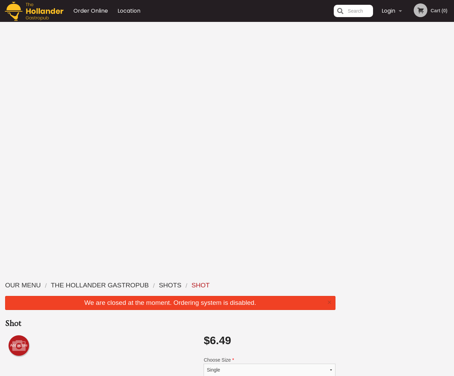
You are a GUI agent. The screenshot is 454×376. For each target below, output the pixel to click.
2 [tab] (382, 135)
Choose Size (269, 123)
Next (448, 91)
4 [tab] (402, 135)
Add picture (19, 102)
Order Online (90, 11)
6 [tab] (422, 135)
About (266, 293)
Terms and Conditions (282, 301)
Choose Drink (269, 149)
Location (129, 11)
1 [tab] (371, 135)
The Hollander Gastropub (100, 276)
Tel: (335, 301)
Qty (224, 204)
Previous (346, 91)
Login (388, 11)
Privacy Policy (274, 309)
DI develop (237, 353)
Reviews (269, 284)
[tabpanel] (397, 92)
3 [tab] (392, 135)
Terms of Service (238, 371)
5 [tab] (412, 135)
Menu (209, 284)
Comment (269, 177)
